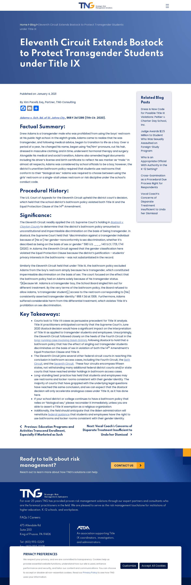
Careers (35, 517)
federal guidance (59, 414)
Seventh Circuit (64, 364)
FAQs (23, 517)
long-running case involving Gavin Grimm (60, 340)
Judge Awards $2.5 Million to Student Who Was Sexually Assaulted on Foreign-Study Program (153, 141)
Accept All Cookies (154, 566)
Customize (129, 566)
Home (23, 25)
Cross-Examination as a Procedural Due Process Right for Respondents (154, 181)
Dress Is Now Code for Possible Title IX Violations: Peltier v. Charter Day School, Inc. (154, 117)
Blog (33, 25)
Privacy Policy (90, 572)
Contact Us (123, 465)
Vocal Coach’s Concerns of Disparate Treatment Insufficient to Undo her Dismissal (153, 203)
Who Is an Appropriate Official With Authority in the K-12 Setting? (154, 163)
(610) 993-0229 (34, 542)
